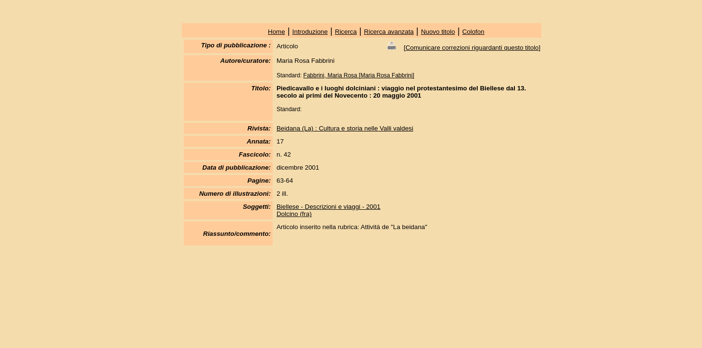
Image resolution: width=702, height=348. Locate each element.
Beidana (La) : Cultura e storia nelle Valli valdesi (345, 128)
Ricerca (346, 31)
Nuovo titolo (438, 31)
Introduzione (310, 31)
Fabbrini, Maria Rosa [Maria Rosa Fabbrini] (358, 75)
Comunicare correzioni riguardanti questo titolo (472, 47)
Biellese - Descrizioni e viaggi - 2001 (328, 206)
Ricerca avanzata (389, 31)
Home (276, 31)
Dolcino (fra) (294, 214)
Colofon (473, 31)
